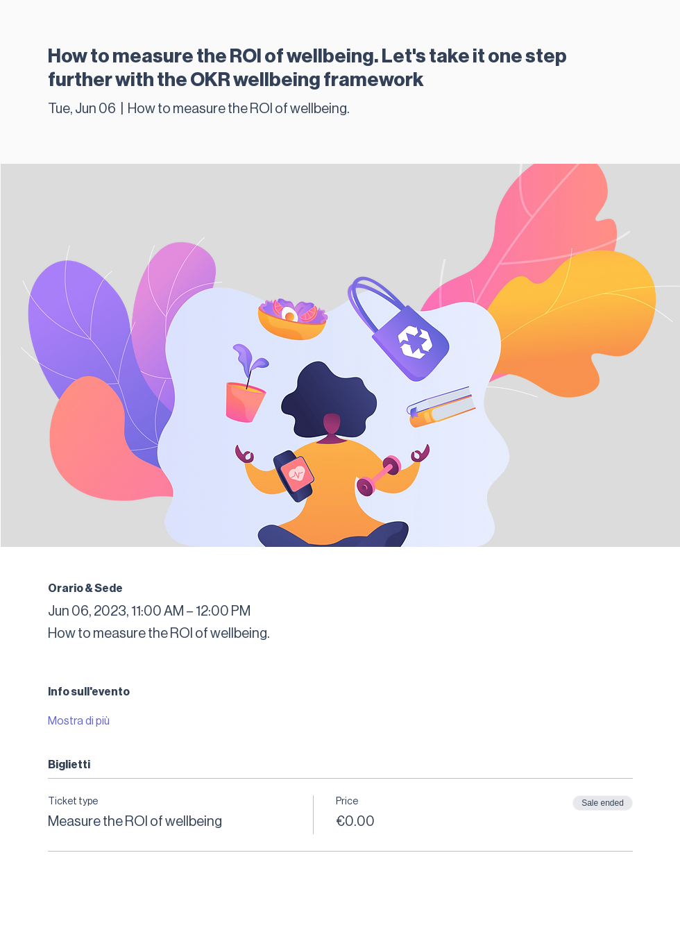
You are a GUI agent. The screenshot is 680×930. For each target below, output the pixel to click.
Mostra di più (79, 721)
